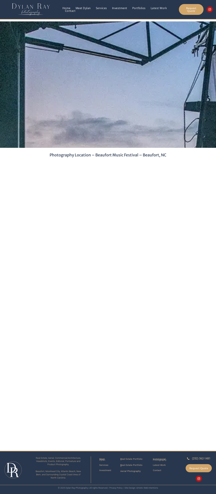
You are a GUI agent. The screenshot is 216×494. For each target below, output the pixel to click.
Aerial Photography (130, 471)
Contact (70, 10)
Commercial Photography (159, 459)
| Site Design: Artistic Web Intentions (141, 488)
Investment (119, 8)
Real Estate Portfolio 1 (131, 459)
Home (66, 8)
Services (101, 8)
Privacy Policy (116, 488)
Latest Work (159, 8)
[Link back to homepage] (31, 9)
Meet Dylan (83, 8)
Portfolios (139, 8)
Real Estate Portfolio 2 (131, 465)
